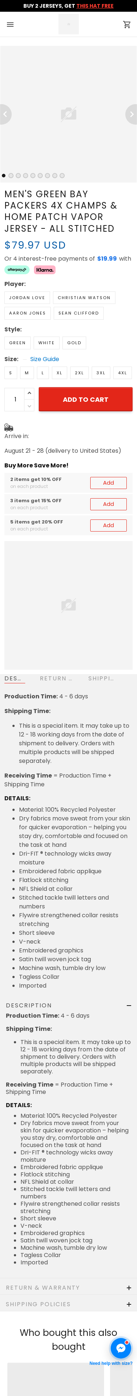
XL (59, 373)
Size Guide (44, 359)
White (46, 343)
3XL (101, 373)
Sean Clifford (78, 313)
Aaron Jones (27, 313)
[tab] (3, 175)
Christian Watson (84, 298)
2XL (79, 373)
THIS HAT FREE (95, 6)
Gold (74, 343)
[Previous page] (6, 114)
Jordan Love (27, 298)
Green (17, 343)
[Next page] (131, 114)
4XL (122, 373)
